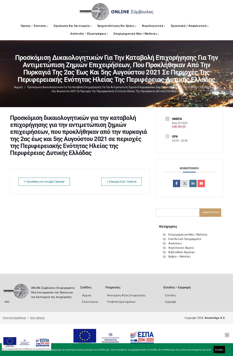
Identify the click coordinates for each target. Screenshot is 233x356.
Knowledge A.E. (215, 318)
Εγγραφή (170, 301)
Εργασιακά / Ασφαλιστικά (190, 25)
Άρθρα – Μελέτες (179, 256)
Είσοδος (170, 295)
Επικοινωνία (90, 301)
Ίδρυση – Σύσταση (34, 25)
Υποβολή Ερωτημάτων (121, 301)
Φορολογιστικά (153, 25)
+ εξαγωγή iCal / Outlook (121, 181)
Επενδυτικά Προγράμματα (184, 239)
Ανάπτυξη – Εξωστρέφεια (89, 33)
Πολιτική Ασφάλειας (14, 317)
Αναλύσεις (175, 243)
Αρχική (18, 87)
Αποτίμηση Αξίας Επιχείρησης (126, 295)
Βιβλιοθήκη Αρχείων (181, 252)
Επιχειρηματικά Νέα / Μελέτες (136, 33)
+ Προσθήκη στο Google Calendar (44, 181)
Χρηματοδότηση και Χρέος (116, 25)
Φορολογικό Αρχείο (181, 247)
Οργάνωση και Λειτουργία (72, 25)
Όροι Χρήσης (37, 317)
